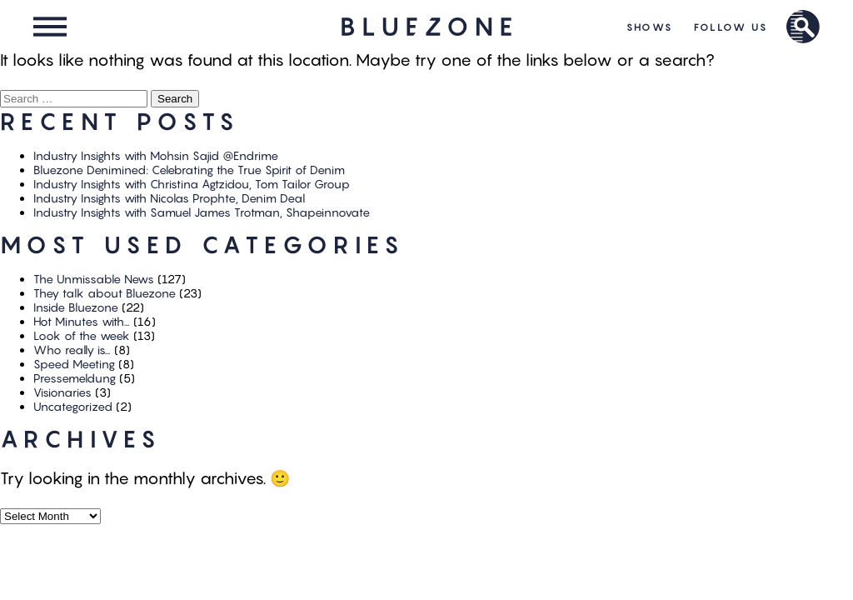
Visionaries (62, 392)
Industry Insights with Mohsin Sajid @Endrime (155, 155)
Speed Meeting (74, 364)
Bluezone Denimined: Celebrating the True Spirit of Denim (189, 169)
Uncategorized (72, 406)
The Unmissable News (93, 279)
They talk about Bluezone (104, 293)
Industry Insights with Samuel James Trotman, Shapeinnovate (201, 212)
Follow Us (731, 27)
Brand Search (803, 26)
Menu (50, 26)
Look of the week (81, 335)
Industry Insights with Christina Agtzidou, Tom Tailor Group (191, 184)
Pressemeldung (74, 378)
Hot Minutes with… (81, 321)
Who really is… (72, 349)
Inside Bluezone (75, 307)
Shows (650, 27)
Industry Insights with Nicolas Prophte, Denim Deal (169, 198)
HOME (427, 26)
